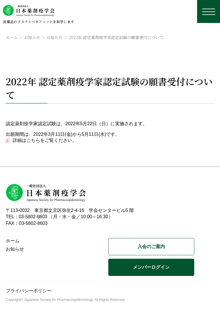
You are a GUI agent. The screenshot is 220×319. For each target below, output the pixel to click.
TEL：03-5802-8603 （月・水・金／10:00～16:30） (59, 216)
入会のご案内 (151, 246)
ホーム (12, 37)
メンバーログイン (151, 267)
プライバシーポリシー (29, 290)
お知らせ (32, 37)
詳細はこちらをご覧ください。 (45, 140)
